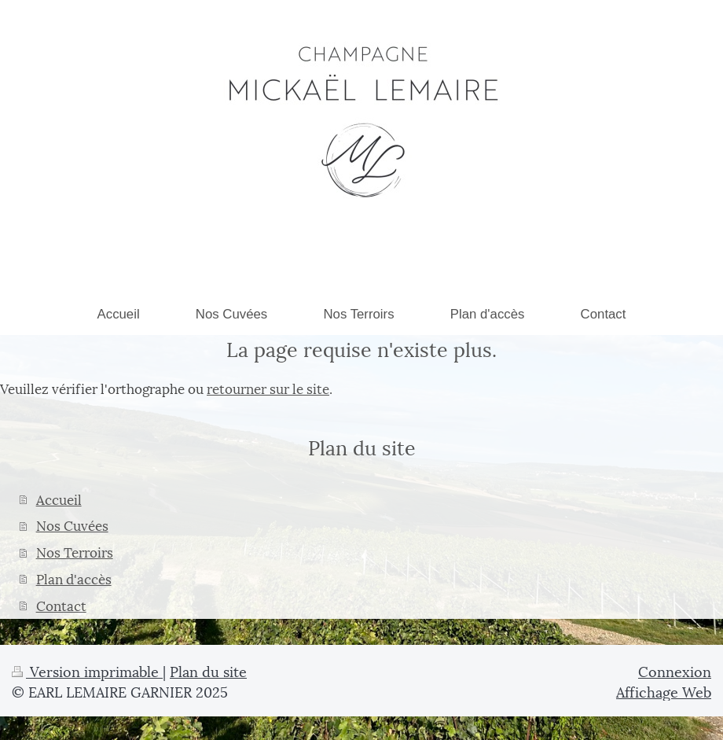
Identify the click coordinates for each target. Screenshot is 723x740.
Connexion (674, 670)
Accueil (59, 498)
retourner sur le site (268, 387)
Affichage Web (663, 690)
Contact (61, 605)
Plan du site (208, 670)
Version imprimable (87, 670)
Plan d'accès (74, 578)
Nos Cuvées (72, 524)
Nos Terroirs (74, 551)
